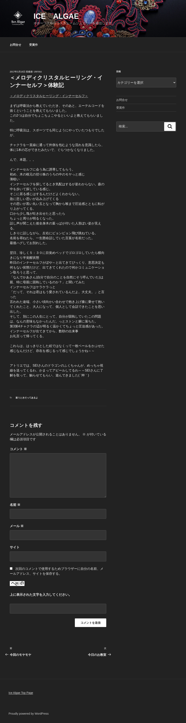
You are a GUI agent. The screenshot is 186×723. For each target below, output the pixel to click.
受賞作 (33, 44)
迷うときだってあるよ (27, 397)
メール (17, 526)
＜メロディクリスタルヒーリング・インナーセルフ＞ (49, 96)
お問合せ (15, 44)
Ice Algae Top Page (21, 692)
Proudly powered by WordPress (29, 713)
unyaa (38, 71)
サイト (15, 547)
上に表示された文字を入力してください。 (41, 594)
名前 (15, 505)
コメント (18, 449)
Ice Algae (56, 16)
